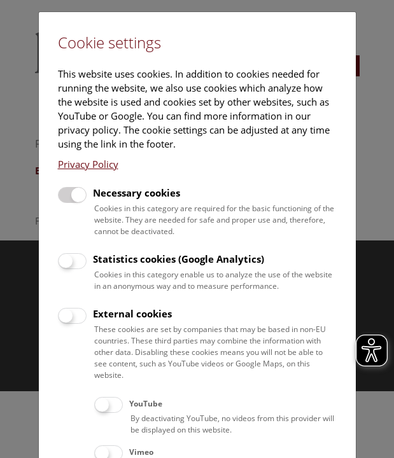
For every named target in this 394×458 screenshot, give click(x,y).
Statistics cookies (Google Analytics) (178, 259)
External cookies (132, 313)
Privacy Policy (88, 164)
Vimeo (141, 452)
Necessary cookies (136, 192)
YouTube (145, 403)
